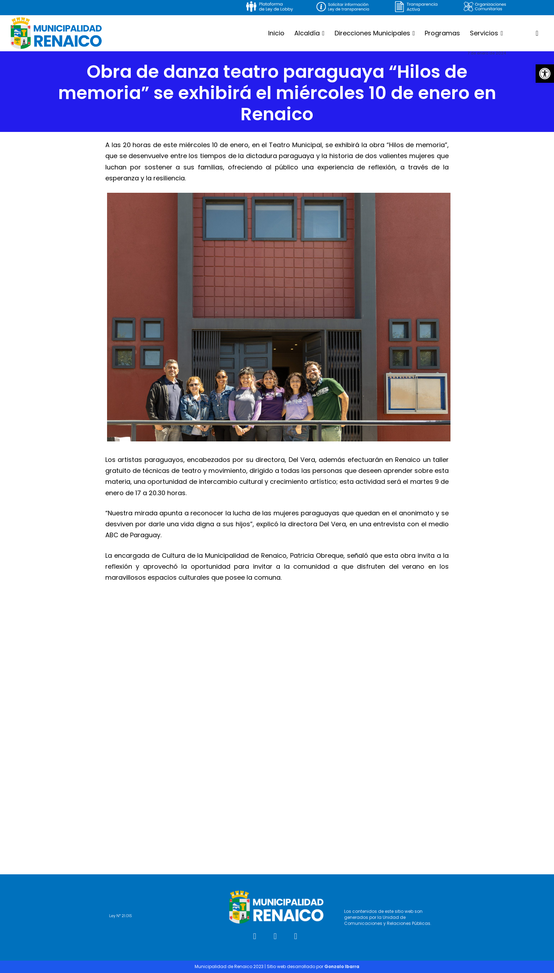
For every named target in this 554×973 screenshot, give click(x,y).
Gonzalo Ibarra (341, 966)
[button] (545, 73)
